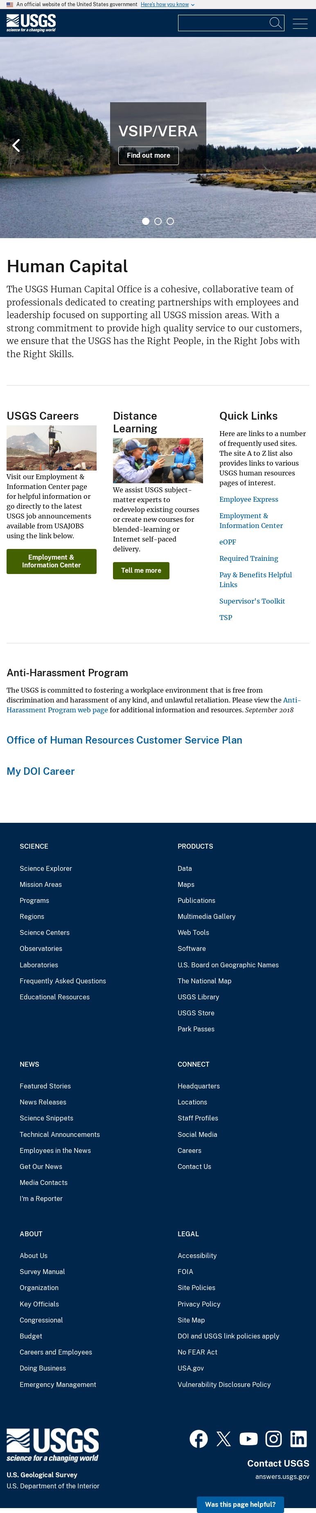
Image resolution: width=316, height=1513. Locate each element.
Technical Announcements (60, 1135)
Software (192, 949)
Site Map (191, 1320)
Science (34, 846)
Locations (192, 1102)
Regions (32, 917)
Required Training (248, 558)
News (29, 1064)
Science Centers (45, 933)
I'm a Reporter (41, 1199)
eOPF (227, 542)
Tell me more (141, 570)
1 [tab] (145, 221)
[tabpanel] (158, 137)
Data (185, 868)
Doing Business (43, 1368)
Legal (188, 1234)
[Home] (31, 30)
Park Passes (196, 1029)
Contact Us (194, 1167)
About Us (33, 1256)
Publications (196, 901)
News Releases (43, 1102)
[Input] (231, 23)
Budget (31, 1336)
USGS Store (196, 1013)
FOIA (185, 1272)
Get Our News (41, 1167)
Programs (34, 901)
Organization (39, 1288)
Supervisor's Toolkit (252, 601)
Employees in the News (55, 1151)
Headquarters (199, 1086)
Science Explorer (46, 868)
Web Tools (193, 933)
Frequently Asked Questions (63, 981)
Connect (194, 1064)
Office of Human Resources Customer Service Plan (124, 740)
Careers (189, 1151)
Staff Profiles (198, 1118)
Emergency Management (58, 1385)
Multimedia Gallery (207, 917)
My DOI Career (41, 771)
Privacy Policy (199, 1304)
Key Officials (39, 1304)
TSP (225, 617)
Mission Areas (41, 885)
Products (195, 846)
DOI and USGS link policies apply (229, 1336)
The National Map (205, 981)
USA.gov (191, 1368)
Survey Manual (42, 1272)
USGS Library (198, 997)
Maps (186, 885)
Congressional (41, 1320)
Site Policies (196, 1288)
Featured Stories (45, 1086)
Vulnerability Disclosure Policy (224, 1385)
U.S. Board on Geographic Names (228, 965)
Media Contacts (44, 1183)
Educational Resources (55, 997)
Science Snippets (46, 1118)
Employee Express (248, 499)
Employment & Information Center (51, 561)
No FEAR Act (197, 1352)
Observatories (41, 949)
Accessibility (197, 1256)
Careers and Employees (56, 1352)
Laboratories (39, 965)
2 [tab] (158, 221)
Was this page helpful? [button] (240, 1504)
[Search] (276, 23)
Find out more (148, 155)
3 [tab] (170, 221)
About (31, 1234)
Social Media (197, 1135)
